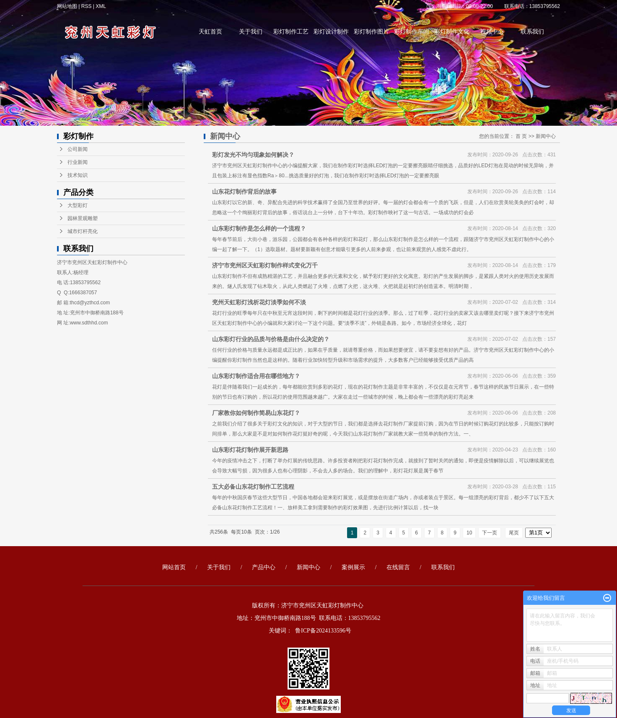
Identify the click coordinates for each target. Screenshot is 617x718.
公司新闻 (77, 149)
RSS (86, 6)
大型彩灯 (77, 205)
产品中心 (263, 567)
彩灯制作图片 (371, 32)
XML (101, 6)
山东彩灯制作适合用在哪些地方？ (256, 376)
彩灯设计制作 (331, 32)
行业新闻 (77, 162)
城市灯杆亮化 (82, 231)
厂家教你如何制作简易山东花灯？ (256, 413)
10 (469, 533)
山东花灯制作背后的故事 (244, 191)
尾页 (514, 533)
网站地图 (67, 6)
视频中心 (492, 32)
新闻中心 (546, 136)
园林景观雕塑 (82, 218)
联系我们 (532, 32)
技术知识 (77, 175)
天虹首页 (210, 32)
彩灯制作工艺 (290, 32)
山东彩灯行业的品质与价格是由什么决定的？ (270, 339)
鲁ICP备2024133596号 (323, 630)
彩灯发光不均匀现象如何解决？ (253, 154)
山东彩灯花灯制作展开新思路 (250, 449)
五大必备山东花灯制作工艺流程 (253, 486)
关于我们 (250, 32)
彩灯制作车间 (411, 32)
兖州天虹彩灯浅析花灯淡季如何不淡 (259, 302)
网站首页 (174, 567)
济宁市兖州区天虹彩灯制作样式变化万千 (265, 265)
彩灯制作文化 (451, 32)
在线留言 (398, 567)
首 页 (521, 136)
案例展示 (353, 567)
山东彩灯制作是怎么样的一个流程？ (259, 228)
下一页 (489, 533)
